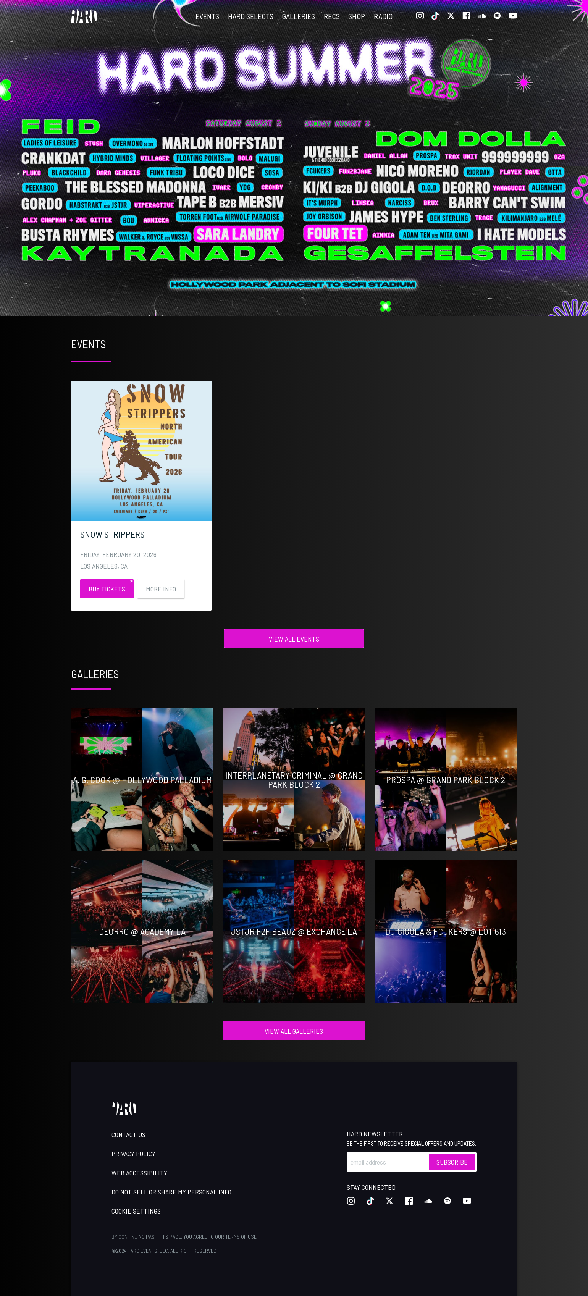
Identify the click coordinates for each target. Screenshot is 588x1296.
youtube (513, 16)
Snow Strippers (112, 534)
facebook (466, 16)
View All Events (294, 639)
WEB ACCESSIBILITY (139, 1172)
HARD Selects (250, 16)
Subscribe (452, 1162)
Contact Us (128, 1134)
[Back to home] (84, 16)
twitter (451, 16)
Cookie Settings (136, 1211)
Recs (332, 16)
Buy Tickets (107, 589)
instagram (420, 16)
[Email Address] (412, 1162)
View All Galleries (294, 1031)
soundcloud (482, 16)
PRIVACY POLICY (133, 1153)
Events (207, 16)
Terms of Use (241, 1236)
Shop (356, 16)
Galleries (298, 16)
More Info (161, 589)
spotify (497, 16)
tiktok (435, 16)
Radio (383, 16)
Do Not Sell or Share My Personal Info (171, 1192)
